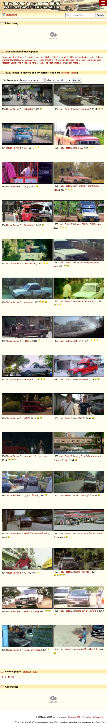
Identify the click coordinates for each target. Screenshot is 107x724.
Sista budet (63, 60)
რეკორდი (39, 57)
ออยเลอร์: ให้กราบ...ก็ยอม (36, 456)
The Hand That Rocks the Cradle (72, 57)
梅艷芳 (27, 418)
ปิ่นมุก (26, 186)
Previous (66, 72)
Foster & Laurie (25, 57)
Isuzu (9, 109)
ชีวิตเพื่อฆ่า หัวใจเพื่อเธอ (86, 611)
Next (74, 72)
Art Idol (27, 379)
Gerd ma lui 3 (30, 263)
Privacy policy (98, 717)
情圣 (26, 147)
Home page (11, 14)
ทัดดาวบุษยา (29, 225)
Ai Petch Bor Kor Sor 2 (85, 301)
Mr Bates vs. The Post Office (45, 62)
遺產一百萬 (50, 57)
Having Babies (95, 57)
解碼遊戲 (14, 60)
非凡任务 (79, 341)
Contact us (86, 717)
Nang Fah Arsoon (32, 650)
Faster (16, 109)
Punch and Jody (9, 57)
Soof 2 (63, 62)
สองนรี (27, 572)
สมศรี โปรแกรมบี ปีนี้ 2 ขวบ (36, 533)
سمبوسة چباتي (25, 60)
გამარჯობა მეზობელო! (45, 60)
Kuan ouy (28, 302)
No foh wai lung (31, 611)
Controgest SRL (74, 717)
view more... (74, 62)
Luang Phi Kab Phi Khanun (88, 224)
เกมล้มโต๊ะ (80, 418)
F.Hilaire (27, 341)
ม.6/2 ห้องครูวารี (83, 109)
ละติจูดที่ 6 (28, 109)
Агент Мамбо (24, 62)
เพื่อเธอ (78, 147)
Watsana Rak (81, 379)
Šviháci (5, 60)
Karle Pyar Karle (83, 571)
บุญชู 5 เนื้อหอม (31, 495)
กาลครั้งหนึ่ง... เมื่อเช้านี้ (86, 649)
